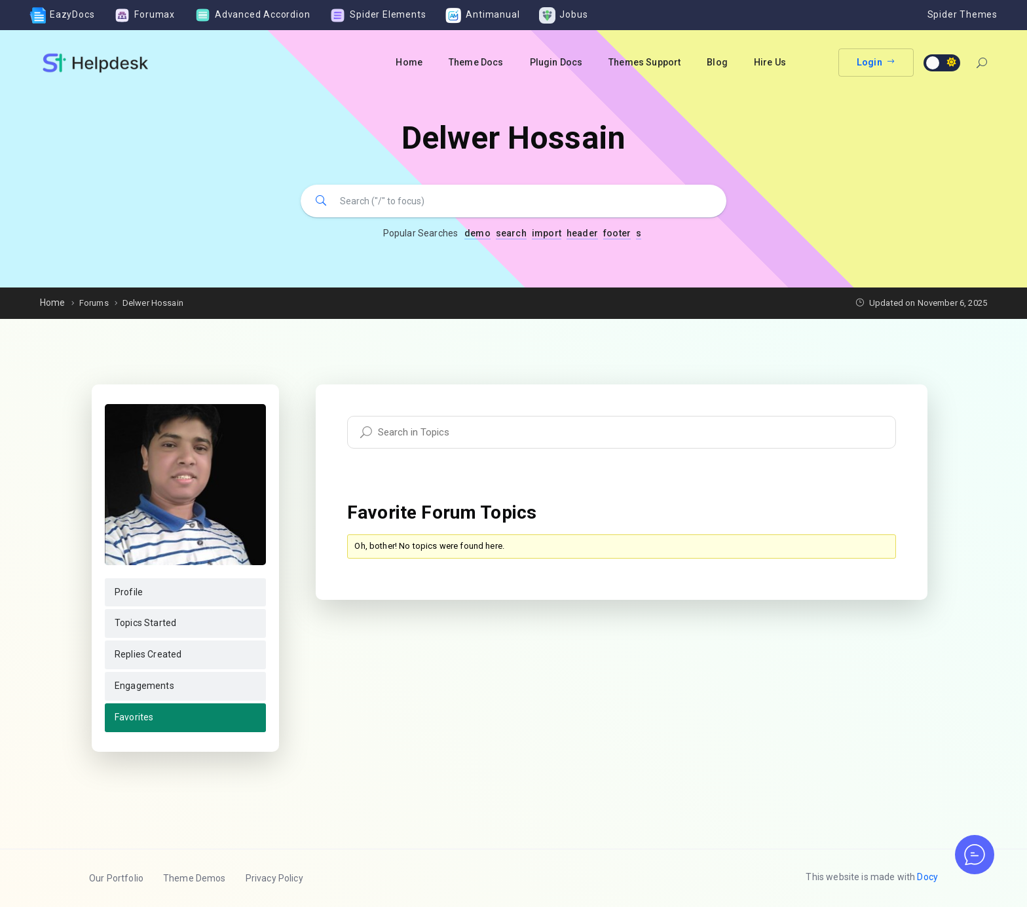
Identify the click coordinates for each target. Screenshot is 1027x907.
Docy (927, 877)
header (582, 233)
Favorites (134, 717)
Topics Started (145, 623)
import (546, 233)
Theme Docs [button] (476, 62)
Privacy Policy (274, 878)
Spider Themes (962, 14)
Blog (717, 62)
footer (617, 233)
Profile (129, 592)
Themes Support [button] (644, 62)
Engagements (144, 685)
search (511, 233)
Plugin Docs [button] (556, 62)
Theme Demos (194, 878)
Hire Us (770, 62)
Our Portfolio (116, 878)
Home (409, 62)
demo (477, 233)
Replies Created (148, 654)
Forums (94, 303)
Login (876, 62)
